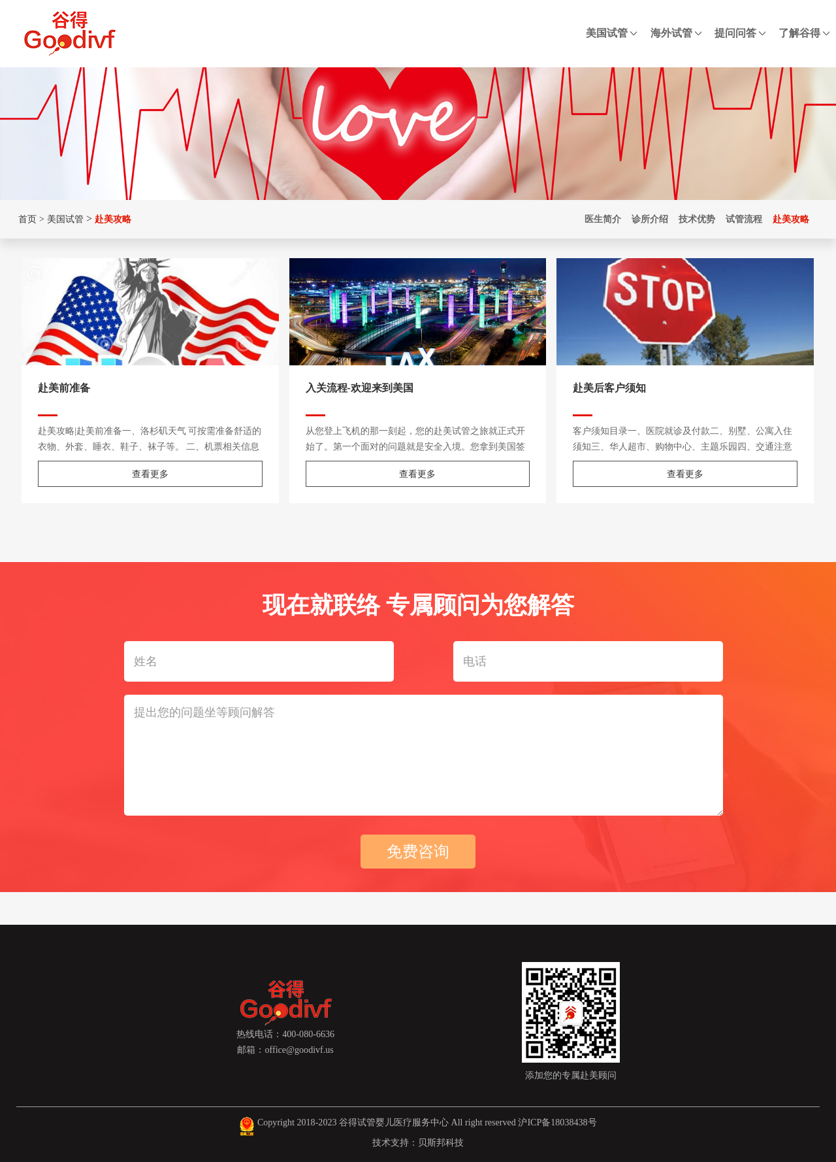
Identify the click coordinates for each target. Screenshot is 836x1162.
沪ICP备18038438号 (557, 1122)
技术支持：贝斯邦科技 (418, 1142)
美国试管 (611, 33)
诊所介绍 (650, 219)
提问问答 (740, 33)
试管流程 (744, 219)
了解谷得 (804, 33)
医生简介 (603, 219)
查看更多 (150, 474)
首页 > (30, 219)
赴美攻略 (113, 219)
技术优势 (697, 219)
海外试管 (676, 33)
